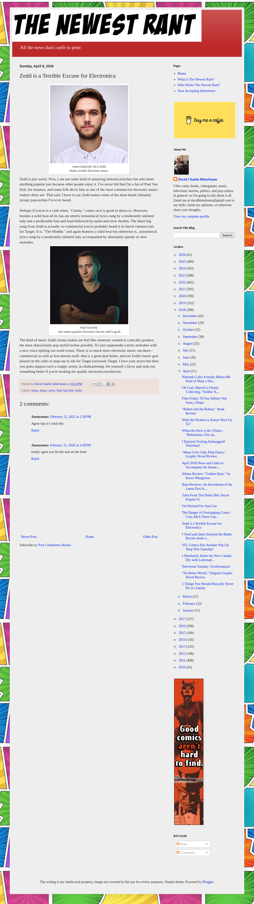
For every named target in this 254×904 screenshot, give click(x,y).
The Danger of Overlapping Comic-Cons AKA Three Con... (206, 515)
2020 (183, 296)
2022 (183, 282)
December (190, 316)
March (187, 596)
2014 (183, 640)
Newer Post (29, 537)
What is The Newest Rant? (196, 79)
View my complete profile (191, 216)
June (186, 357)
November (190, 323)
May (186, 364)
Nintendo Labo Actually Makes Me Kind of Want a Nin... (206, 379)
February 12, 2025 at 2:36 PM (70, 417)
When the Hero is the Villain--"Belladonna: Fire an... (202, 433)
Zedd (78, 390)
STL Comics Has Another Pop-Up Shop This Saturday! (205, 547)
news (52, 390)
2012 (183, 653)
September (190, 337)
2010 (183, 667)
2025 (183, 261)
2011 (182, 660)
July (186, 350)
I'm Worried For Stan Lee (199, 506)
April (187, 371)
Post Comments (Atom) (54, 545)
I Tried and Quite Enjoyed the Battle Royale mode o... (207, 536)
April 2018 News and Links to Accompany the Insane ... (202, 465)
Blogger (207, 882)
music (43, 390)
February (189, 603)
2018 (183, 310)
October (189, 329)
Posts (181, 844)
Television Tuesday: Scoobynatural (206, 566)
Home (90, 537)
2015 (183, 633)
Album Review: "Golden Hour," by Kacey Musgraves (206, 476)
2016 (183, 626)
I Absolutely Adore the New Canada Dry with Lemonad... (207, 558)
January (188, 610)
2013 (183, 646)
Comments (185, 852)
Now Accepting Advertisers (197, 91)
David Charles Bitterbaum (197, 179)
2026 (183, 255)
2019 (183, 303)
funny (34, 390)
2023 (183, 275)
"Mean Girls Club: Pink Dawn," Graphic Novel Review (204, 454)
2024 (183, 268)
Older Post (150, 537)
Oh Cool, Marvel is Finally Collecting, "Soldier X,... (201, 390)
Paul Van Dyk (65, 390)
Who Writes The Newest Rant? (199, 85)
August (188, 343)
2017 (183, 619)
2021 (183, 289)
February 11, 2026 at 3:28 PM (70, 445)
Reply (35, 430)
